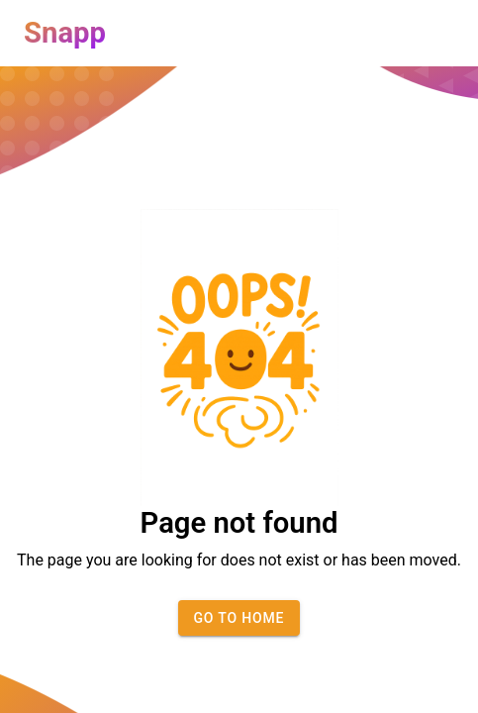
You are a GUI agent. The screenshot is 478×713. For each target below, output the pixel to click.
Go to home (239, 618)
